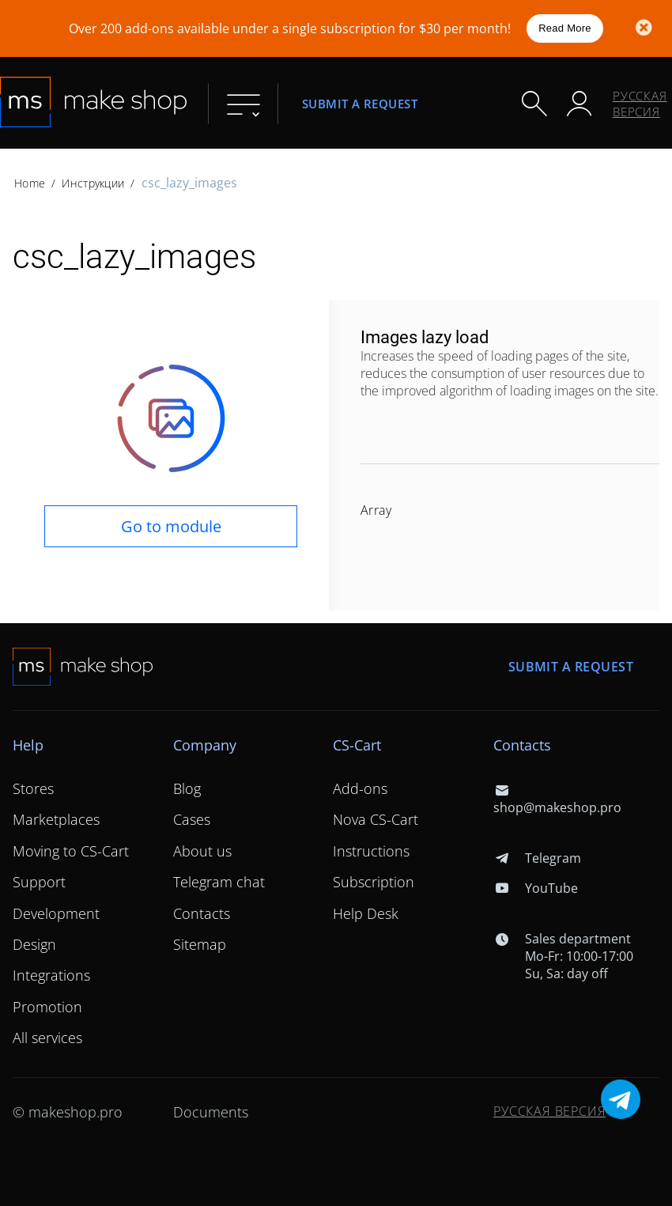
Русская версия (640, 103)
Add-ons (360, 788)
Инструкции (93, 183)
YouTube (535, 888)
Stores (33, 788)
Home (29, 183)
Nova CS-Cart (375, 819)
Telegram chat (219, 881)
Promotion (47, 1006)
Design (34, 944)
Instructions (371, 850)
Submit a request (359, 103)
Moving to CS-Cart (71, 850)
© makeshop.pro (68, 1111)
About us (202, 850)
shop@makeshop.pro (557, 798)
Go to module (171, 526)
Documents (210, 1111)
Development (56, 913)
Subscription (373, 881)
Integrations (51, 975)
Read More (564, 28)
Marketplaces (56, 819)
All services (47, 1037)
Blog (187, 788)
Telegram (537, 858)
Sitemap (199, 944)
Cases (191, 819)
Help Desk (365, 913)
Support (39, 881)
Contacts (201, 913)
